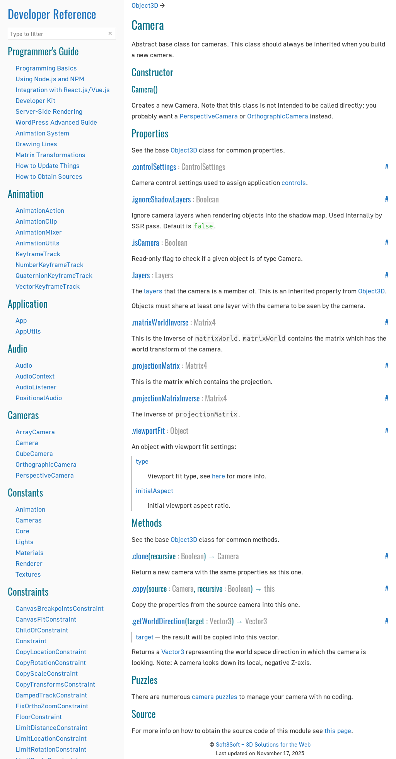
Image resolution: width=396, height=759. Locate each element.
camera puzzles (214, 696)
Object (179, 430)
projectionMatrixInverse (166, 398)
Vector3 (221, 621)
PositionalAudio (38, 398)
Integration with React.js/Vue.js (62, 90)
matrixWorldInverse (160, 322)
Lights (24, 542)
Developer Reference (52, 13)
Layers (164, 275)
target (145, 637)
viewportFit (149, 430)
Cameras (28, 520)
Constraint (30, 641)
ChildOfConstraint (41, 630)
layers (141, 275)
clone (140, 556)
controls (294, 182)
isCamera (146, 242)
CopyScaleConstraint (46, 673)
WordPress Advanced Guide (56, 122)
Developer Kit (35, 100)
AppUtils (28, 331)
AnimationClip (36, 221)
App (21, 320)
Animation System (42, 133)
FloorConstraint (38, 717)
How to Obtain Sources (48, 176)
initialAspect (154, 491)
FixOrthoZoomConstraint (51, 706)
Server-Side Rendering (48, 111)
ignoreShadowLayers (162, 199)
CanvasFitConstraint (45, 619)
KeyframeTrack (37, 254)
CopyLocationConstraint (50, 652)
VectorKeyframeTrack (47, 286)
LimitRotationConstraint (50, 749)
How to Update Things (47, 165)
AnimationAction (39, 210)
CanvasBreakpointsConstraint (59, 608)
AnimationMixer (38, 232)
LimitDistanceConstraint (51, 727)
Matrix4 (205, 322)
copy (139, 588)
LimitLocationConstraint (51, 738)
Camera (26, 443)
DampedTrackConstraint (51, 695)
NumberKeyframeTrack (49, 264)
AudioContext (35, 376)
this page (337, 730)
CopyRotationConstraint (50, 662)
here (218, 476)
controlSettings (154, 166)
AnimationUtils (37, 243)
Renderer (29, 563)
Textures (28, 574)
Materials (29, 552)
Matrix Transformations (50, 155)
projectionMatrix (156, 365)
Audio (23, 365)
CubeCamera (34, 453)
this (269, 588)
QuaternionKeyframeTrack (53, 275)
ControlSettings (203, 166)
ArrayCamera (35, 432)
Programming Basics (46, 68)
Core (22, 531)
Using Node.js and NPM (49, 79)
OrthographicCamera (46, 464)
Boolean (207, 199)
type (142, 461)
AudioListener (35, 387)
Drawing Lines (36, 144)
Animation (30, 509)
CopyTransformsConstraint (55, 684)
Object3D (144, 5)
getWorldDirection (159, 621)
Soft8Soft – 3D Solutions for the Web (263, 744)
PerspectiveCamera (44, 475)
